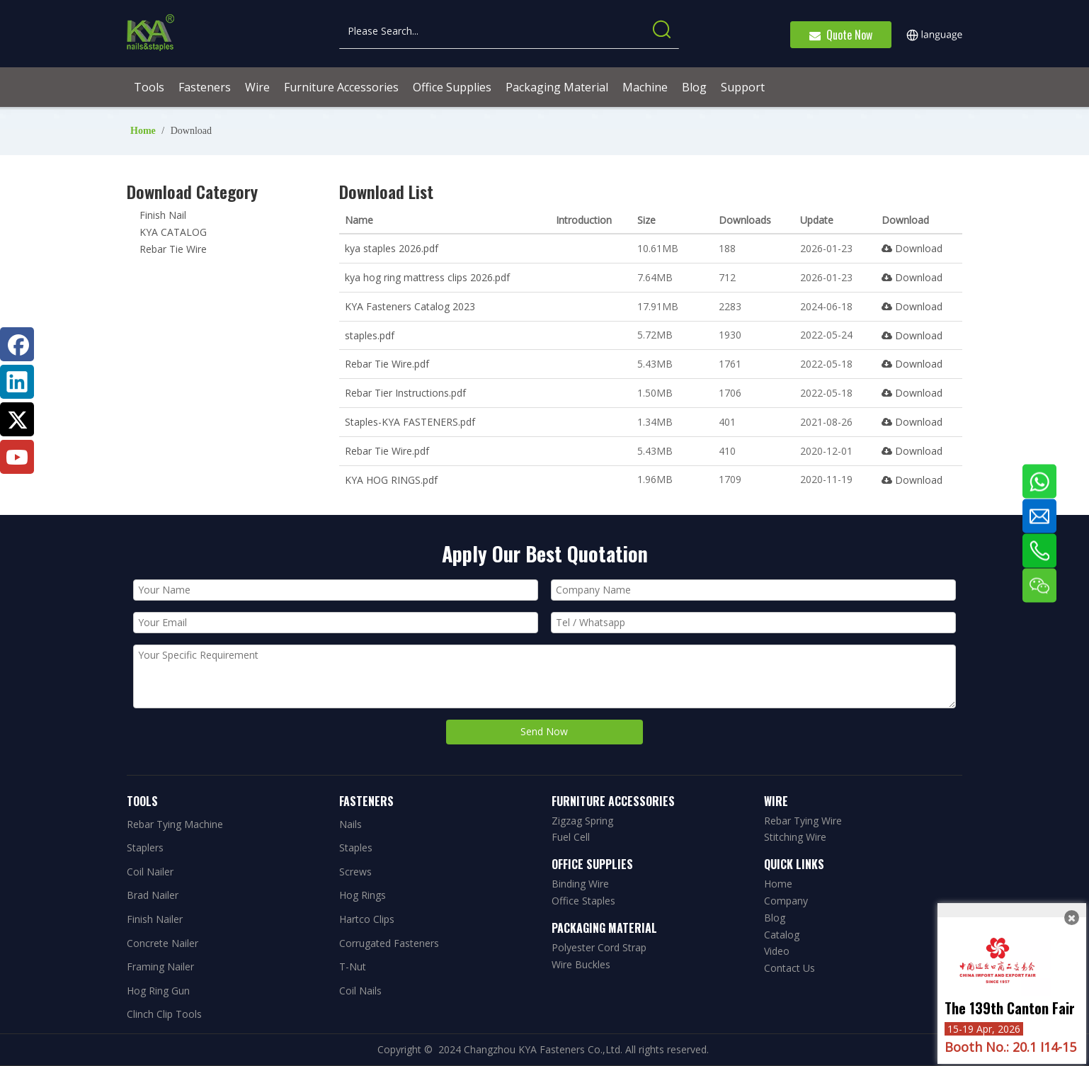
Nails (350, 824)
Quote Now (840, 34)
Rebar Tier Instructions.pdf (405, 392)
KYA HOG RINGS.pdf (391, 480)
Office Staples (583, 900)
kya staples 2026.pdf (391, 248)
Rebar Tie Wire (173, 249)
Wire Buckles (581, 964)
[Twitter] (17, 419)
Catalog (781, 934)
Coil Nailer (150, 871)
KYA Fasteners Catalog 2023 (410, 306)
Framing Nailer (160, 966)
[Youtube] (17, 457)
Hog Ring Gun (158, 990)
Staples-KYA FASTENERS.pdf (410, 422)
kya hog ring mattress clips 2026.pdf (427, 277)
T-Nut (352, 966)
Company (786, 900)
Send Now (544, 731)
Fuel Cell (571, 837)
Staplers (145, 847)
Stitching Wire (795, 837)
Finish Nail (162, 215)
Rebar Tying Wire (803, 820)
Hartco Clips (366, 919)
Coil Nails (360, 990)
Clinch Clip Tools (164, 1014)
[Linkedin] (17, 382)
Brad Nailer (152, 895)
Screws (355, 871)
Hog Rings (362, 895)
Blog (774, 917)
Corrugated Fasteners (389, 943)
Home (778, 883)
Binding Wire (580, 883)
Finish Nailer (155, 919)
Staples (355, 847)
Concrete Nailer (162, 943)
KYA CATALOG (173, 232)
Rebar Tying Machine (175, 824)
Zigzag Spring (582, 820)
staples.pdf (369, 335)
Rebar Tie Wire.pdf (387, 363)
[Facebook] (17, 344)
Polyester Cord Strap (599, 947)
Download (912, 248)
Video (776, 951)
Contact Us (789, 968)
